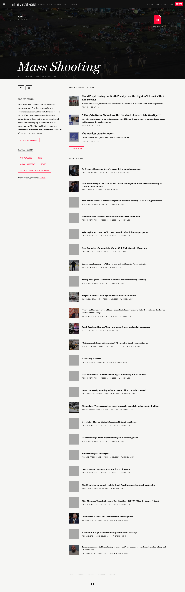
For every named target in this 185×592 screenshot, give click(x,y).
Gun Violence (26, 158)
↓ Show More (76, 148)
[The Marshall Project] (23, 4)
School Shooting (27, 164)
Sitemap (101, 575)
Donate (179, 4)
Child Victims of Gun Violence (34, 170)
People (81, 575)
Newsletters (167, 4)
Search (150, 4)
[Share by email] (29, 87)
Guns (40, 158)
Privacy (91, 575)
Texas (43, 164)
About (157, 4)
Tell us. (43, 178)
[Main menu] (4, 4)
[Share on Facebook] (21, 87)
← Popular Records (29, 140)
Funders (112, 575)
